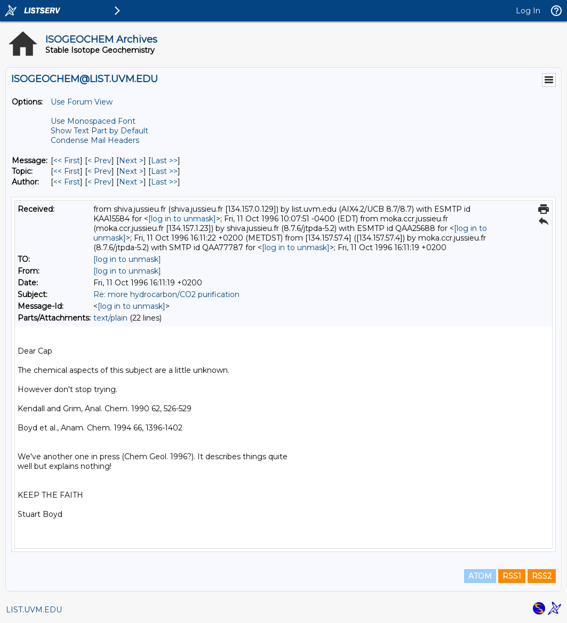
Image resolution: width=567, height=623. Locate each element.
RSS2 (542, 576)
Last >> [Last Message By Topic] (164, 171)
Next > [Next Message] (131, 160)
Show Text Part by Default (99, 130)
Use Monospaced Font (93, 121)
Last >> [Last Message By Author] (164, 182)
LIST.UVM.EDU (34, 609)
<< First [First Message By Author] (66, 182)
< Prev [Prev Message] (99, 160)
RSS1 (511, 576)
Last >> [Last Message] (164, 160)
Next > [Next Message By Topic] (131, 171)
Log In (528, 10)
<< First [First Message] (66, 160)
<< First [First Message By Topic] (66, 171)
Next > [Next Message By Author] (131, 182)
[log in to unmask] (182, 218)
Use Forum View (82, 102)
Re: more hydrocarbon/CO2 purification (166, 294)
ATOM (480, 576)
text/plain (110, 318)
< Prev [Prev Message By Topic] (99, 171)
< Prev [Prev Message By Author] (99, 182)
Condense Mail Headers (95, 140)
